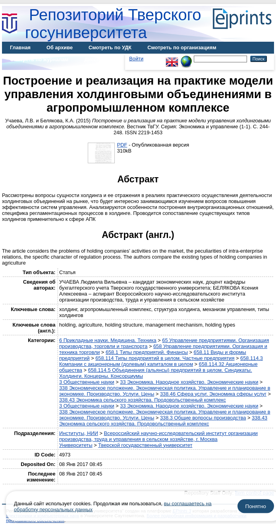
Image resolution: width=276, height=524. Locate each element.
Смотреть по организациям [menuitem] (181, 47)
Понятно (255, 506)
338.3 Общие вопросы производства (203, 418)
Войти (136, 59)
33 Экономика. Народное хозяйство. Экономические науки (189, 382)
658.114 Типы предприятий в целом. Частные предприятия (164, 358)
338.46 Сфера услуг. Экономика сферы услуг (213, 394)
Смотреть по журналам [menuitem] (39, 59)
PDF (122, 145)
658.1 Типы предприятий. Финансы (147, 352)
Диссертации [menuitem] (100, 59)
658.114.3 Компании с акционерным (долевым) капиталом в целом (161, 361)
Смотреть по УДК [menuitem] (110, 47)
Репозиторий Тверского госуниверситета (113, 23)
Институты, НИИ (78, 433)
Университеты (76, 445)
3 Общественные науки (86, 382)
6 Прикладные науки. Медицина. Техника (107, 340)
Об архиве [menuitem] (59, 47)
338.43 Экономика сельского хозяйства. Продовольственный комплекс (142, 400)
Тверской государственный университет (145, 445)
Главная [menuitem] (20, 47)
